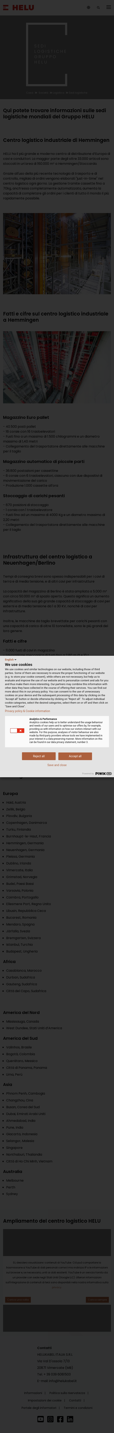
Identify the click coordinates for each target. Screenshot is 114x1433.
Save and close (57, 765)
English (11, 659)
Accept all (75, 756)
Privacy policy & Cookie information (27, 711)
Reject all (39, 756)
